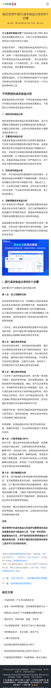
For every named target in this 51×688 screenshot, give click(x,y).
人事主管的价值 (11, 638)
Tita (44, 554)
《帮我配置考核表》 (20, 561)
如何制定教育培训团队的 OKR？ (19, 644)
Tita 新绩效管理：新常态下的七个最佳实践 (24, 625)
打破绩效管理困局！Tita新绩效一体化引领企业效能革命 (26, 657)
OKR (12, 23)
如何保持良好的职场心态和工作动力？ (22, 651)
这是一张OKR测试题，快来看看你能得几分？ (26, 606)
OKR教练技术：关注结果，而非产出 (21, 632)
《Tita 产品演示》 (33, 557)
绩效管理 (19, 554)
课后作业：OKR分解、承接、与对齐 (21, 619)
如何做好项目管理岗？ (22, 583)
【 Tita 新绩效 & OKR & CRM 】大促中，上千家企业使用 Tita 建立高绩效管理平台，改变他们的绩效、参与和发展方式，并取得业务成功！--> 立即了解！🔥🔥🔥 (25, 682)
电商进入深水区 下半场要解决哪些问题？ (24, 613)
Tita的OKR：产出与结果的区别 (19, 600)
